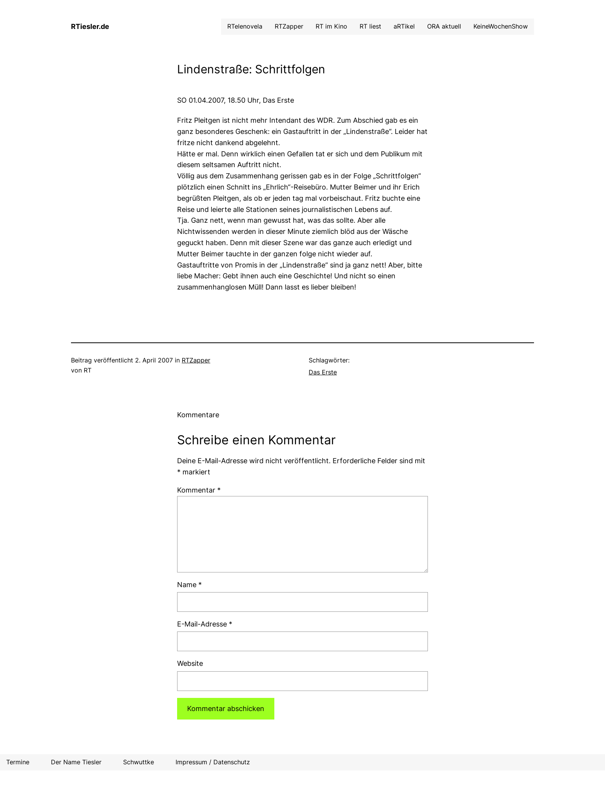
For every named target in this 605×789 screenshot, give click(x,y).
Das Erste (323, 372)
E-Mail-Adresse (204, 624)
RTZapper (196, 360)
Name (189, 585)
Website (190, 663)
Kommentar (199, 490)
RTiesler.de (90, 26)
